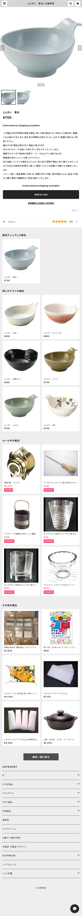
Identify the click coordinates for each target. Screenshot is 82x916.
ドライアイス (8, 793)
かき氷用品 (7, 784)
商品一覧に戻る (41, 757)
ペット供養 (7, 873)
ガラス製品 (7, 802)
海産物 (5, 820)
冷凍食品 (6, 811)
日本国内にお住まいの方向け (41, 203)
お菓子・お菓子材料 (11, 838)
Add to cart (41, 194)
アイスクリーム (9, 829)
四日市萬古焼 (8, 855)
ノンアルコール (9, 864)
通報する (75, 210)
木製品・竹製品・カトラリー (14, 846)
